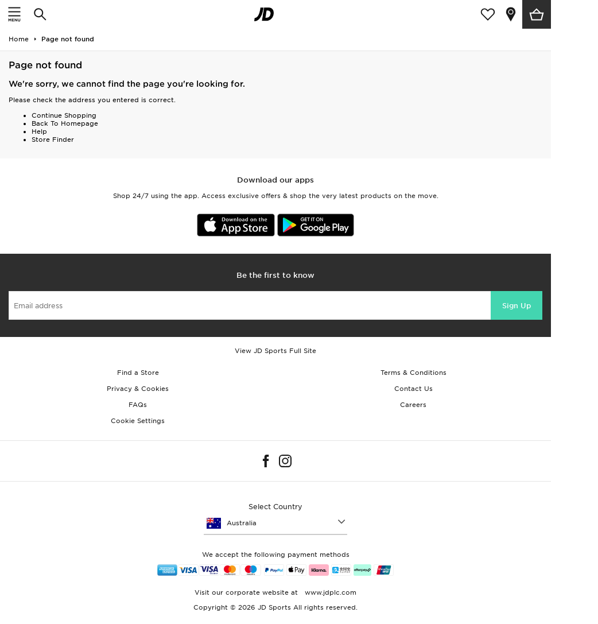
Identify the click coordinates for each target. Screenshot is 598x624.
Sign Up (516, 305)
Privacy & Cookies (138, 389)
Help (39, 131)
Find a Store (138, 373)
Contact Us (413, 389)
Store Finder (53, 139)
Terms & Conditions (413, 373)
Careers (413, 405)
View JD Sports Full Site (275, 351)
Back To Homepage (65, 123)
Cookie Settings (138, 421)
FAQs (138, 405)
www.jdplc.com (329, 592)
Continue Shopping (64, 115)
